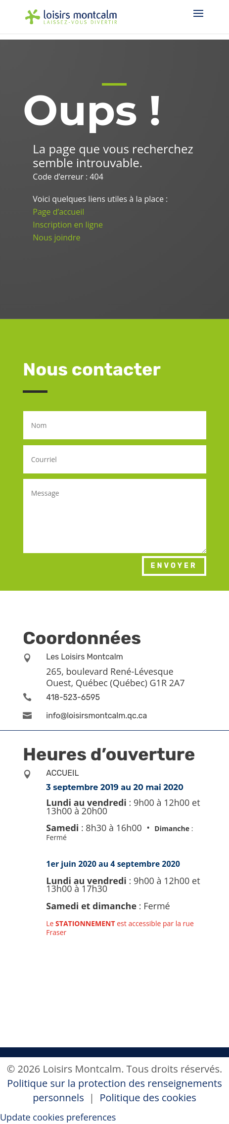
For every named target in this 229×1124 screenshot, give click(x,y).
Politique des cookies (147, 1097)
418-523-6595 (73, 697)
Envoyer (174, 566)
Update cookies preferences (58, 1117)
